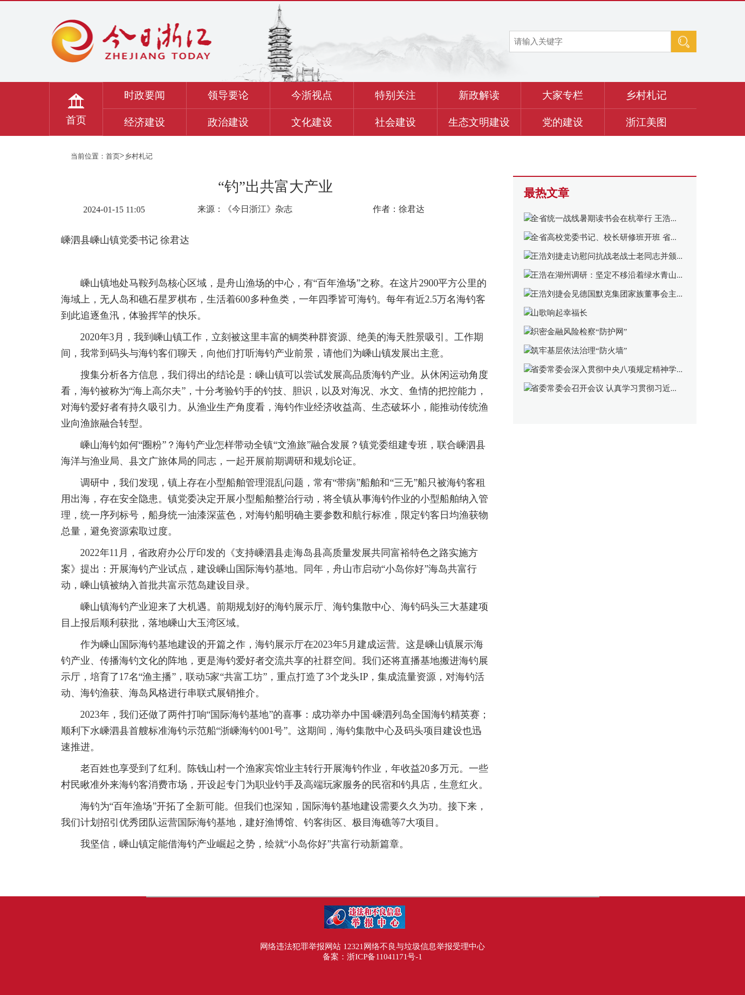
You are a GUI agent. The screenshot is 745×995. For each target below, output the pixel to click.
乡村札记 (646, 95)
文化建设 (311, 122)
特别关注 (395, 95)
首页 (76, 120)
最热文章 (546, 193)
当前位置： (88, 156)
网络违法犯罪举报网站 (300, 946)
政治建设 (228, 122)
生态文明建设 (479, 122)
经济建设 (144, 122)
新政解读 (479, 95)
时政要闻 (144, 95)
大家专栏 (562, 95)
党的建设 (562, 122)
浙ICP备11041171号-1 (384, 956)
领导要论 (228, 95)
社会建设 (395, 122)
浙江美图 (646, 122)
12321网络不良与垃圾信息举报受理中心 (414, 946)
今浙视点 (311, 95)
